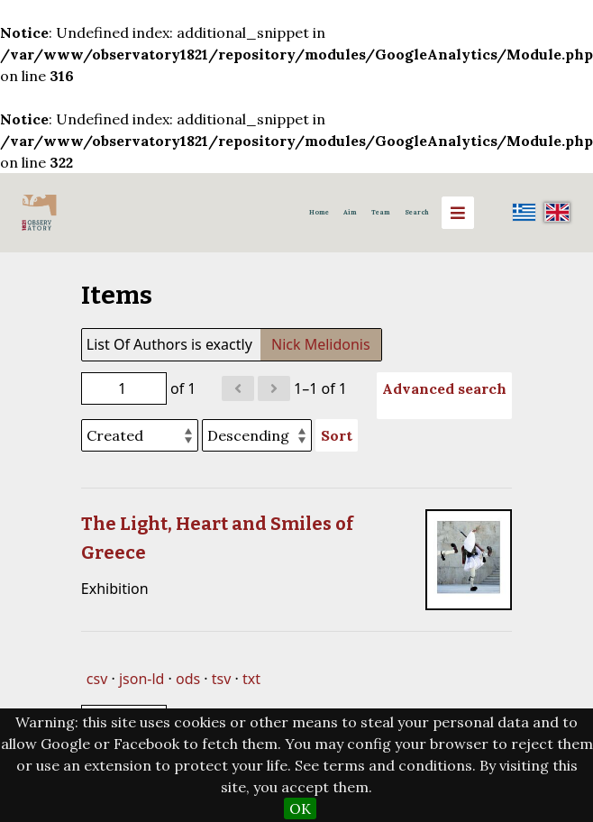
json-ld (141, 679)
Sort (336, 435)
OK (300, 808)
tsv (222, 679)
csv (97, 679)
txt (251, 679)
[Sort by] (139, 435)
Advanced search (444, 388)
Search (417, 212)
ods (188, 679)
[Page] (124, 388)
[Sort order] (257, 435)
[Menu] (458, 212)
